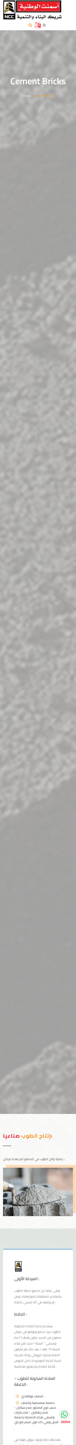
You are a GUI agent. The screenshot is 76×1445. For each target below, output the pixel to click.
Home (27, 96)
